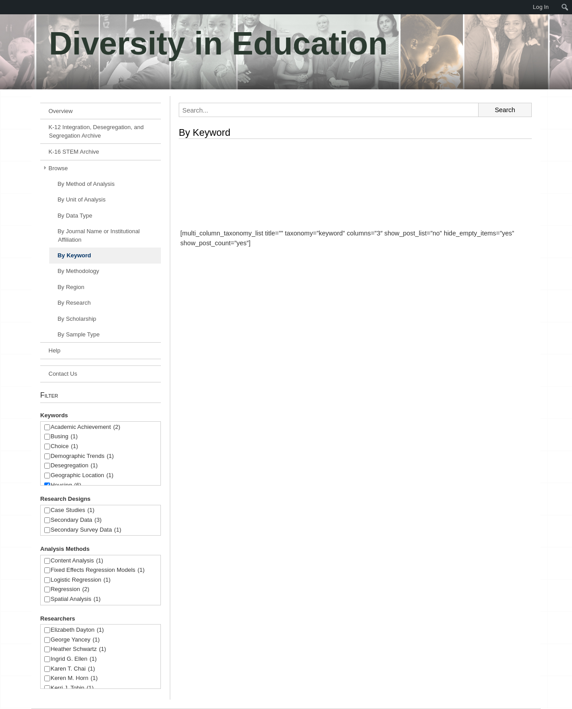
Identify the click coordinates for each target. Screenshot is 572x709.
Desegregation (73, 465)
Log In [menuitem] (541, 7)
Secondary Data (75, 520)
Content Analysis (76, 561)
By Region (71, 287)
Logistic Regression (80, 580)
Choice (64, 446)
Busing (64, 436)
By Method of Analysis (86, 183)
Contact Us (63, 373)
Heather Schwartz (78, 649)
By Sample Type (79, 334)
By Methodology (78, 271)
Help (55, 350)
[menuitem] (4, 7)
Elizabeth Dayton (77, 630)
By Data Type (75, 215)
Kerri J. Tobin (71, 688)
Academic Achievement (85, 427)
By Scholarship (77, 318)
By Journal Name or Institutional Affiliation (99, 235)
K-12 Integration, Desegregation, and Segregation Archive (96, 131)
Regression (69, 589)
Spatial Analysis (75, 599)
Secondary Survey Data (85, 530)
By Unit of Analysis (82, 199)
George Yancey (75, 640)
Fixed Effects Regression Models (97, 570)
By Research (74, 302)
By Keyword (74, 255)
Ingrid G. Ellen (73, 659)
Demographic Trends (82, 456)
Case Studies (72, 510)
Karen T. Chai (72, 669)
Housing (65, 485)
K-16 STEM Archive (74, 151)
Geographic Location (82, 475)
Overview (61, 111)
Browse (58, 168)
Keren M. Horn (73, 678)
